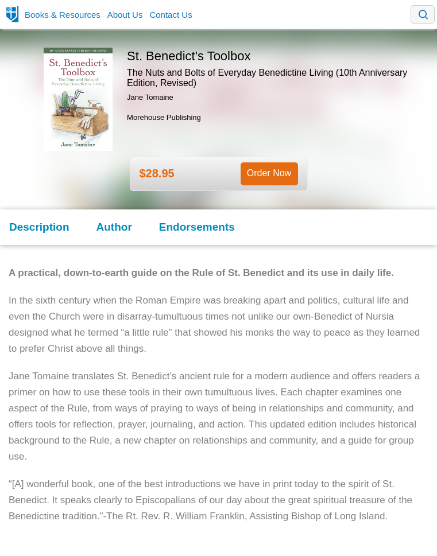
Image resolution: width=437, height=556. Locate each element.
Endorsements (197, 227)
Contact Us (170, 15)
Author (114, 227)
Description (39, 227)
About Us (125, 15)
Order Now (269, 173)
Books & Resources (62, 15)
